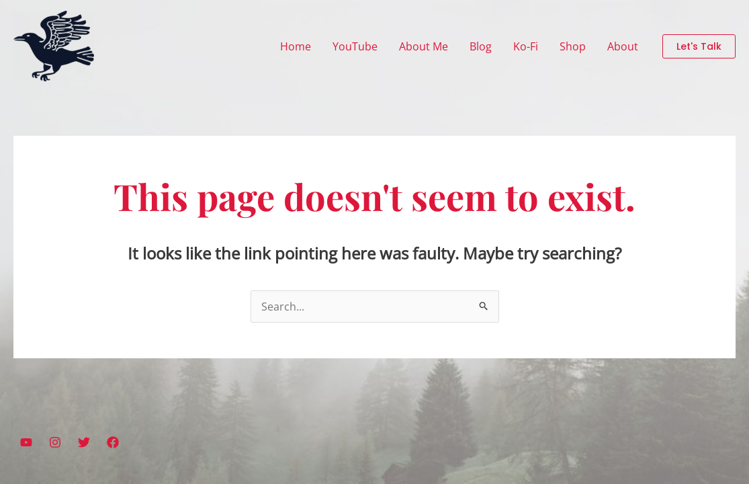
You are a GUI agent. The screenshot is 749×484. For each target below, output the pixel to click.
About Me (423, 46)
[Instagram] (55, 442)
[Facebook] (113, 442)
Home (295, 46)
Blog (481, 46)
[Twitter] (84, 442)
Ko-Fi (525, 46)
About (622, 46)
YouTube (355, 46)
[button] (699, 46)
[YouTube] (26, 442)
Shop (573, 46)
